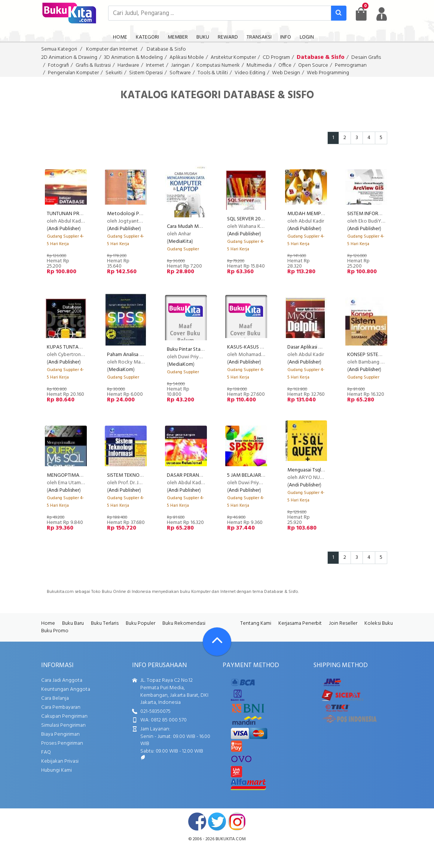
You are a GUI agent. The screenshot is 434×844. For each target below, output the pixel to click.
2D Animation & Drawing (69, 57)
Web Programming (328, 73)
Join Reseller (343, 623)
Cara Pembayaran (60, 707)
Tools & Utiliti (213, 73)
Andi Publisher (63, 228)
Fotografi (58, 65)
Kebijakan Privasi (60, 761)
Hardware (128, 65)
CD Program (276, 57)
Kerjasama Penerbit (300, 623)
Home (48, 623)
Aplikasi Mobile (186, 57)
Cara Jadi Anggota (61, 680)
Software (180, 73)
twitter (217, 821)
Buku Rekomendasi (183, 623)
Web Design (286, 73)
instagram (236, 821)
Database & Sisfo (166, 49)
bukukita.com (231, 839)
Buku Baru (73, 623)
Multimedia (259, 65)
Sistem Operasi (146, 73)
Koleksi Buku (378, 623)
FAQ (46, 752)
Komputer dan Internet (112, 49)
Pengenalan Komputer (73, 73)
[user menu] (382, 13)
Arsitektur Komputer (233, 57)
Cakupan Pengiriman (64, 716)
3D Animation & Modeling (133, 57)
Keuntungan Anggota (65, 689)
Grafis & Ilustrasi (93, 65)
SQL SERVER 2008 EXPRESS (257, 219)
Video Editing (250, 73)
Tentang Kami (255, 623)
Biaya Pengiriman (60, 734)
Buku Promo (54, 631)
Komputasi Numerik (218, 65)
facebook (197, 821)
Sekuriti (114, 73)
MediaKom (121, 369)
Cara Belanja (55, 698)
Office (284, 65)
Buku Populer (140, 623)
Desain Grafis (366, 57)
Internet (155, 65)
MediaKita (180, 241)
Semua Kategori (59, 49)
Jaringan (180, 65)
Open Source (313, 65)
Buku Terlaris (105, 623)
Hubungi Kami (56, 770)
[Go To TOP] (217, 641)
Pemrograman (351, 65)
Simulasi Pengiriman (63, 725)
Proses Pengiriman (62, 743)
